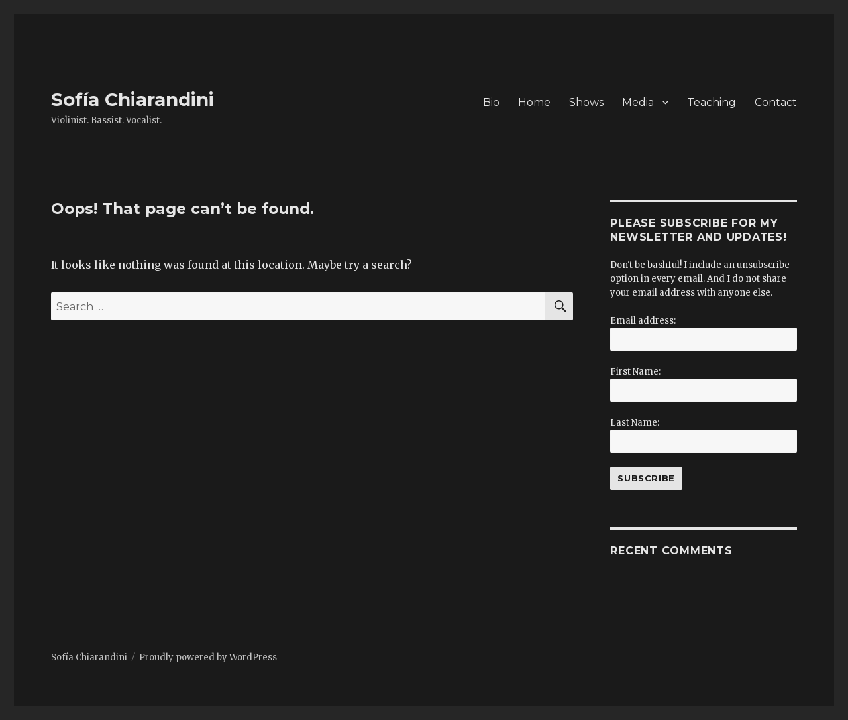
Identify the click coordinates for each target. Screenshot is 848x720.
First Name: (635, 371)
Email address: (643, 320)
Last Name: (634, 422)
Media (638, 102)
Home (534, 102)
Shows (586, 102)
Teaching (711, 102)
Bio (491, 102)
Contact (776, 102)
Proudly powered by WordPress (208, 657)
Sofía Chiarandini (132, 99)
